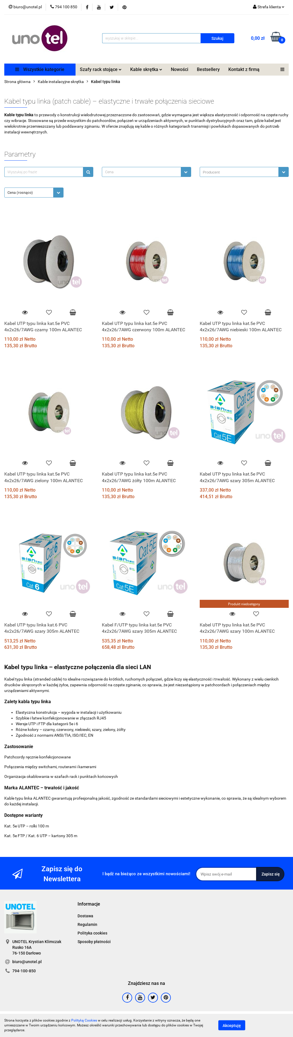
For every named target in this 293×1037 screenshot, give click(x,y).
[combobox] (146, 172)
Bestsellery (208, 69)
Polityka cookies (92, 933)
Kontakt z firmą (244, 69)
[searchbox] (240, 172)
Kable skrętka (146, 69)
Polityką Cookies (84, 1020)
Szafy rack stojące (101, 69)
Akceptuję (232, 1025)
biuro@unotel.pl (27, 961)
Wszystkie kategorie (39, 69)
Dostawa (85, 916)
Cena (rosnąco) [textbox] (20, 192)
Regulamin (87, 924)
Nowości (179, 69)
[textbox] (141, 172)
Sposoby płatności (94, 941)
